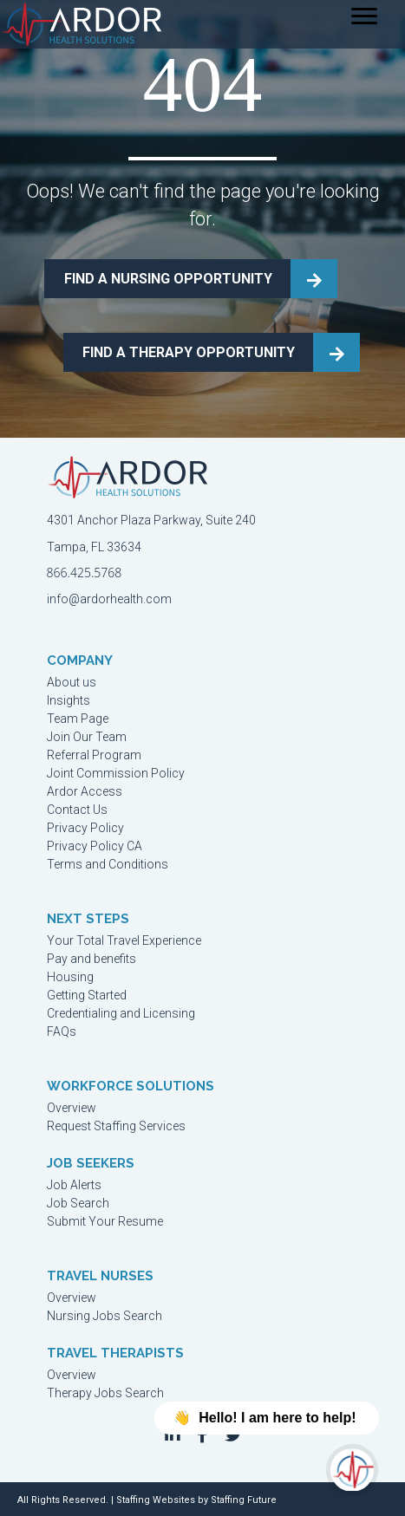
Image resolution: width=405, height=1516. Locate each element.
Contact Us (77, 810)
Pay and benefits (91, 959)
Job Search (78, 1203)
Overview (71, 1108)
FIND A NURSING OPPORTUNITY (168, 278)
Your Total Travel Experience (124, 940)
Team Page (77, 718)
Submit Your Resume (105, 1221)
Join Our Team (87, 737)
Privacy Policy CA (94, 846)
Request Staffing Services (116, 1126)
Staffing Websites (155, 1500)
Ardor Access (84, 791)
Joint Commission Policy (116, 773)
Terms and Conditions (107, 864)
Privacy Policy (85, 828)
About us (71, 682)
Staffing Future (244, 1500)
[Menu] (364, 16)
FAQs (61, 1031)
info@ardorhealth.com (109, 599)
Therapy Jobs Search (105, 1393)
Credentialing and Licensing (121, 1013)
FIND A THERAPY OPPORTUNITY (188, 352)
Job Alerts (74, 1185)
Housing (70, 977)
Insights (68, 700)
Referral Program (94, 755)
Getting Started (87, 995)
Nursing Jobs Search (104, 1316)
